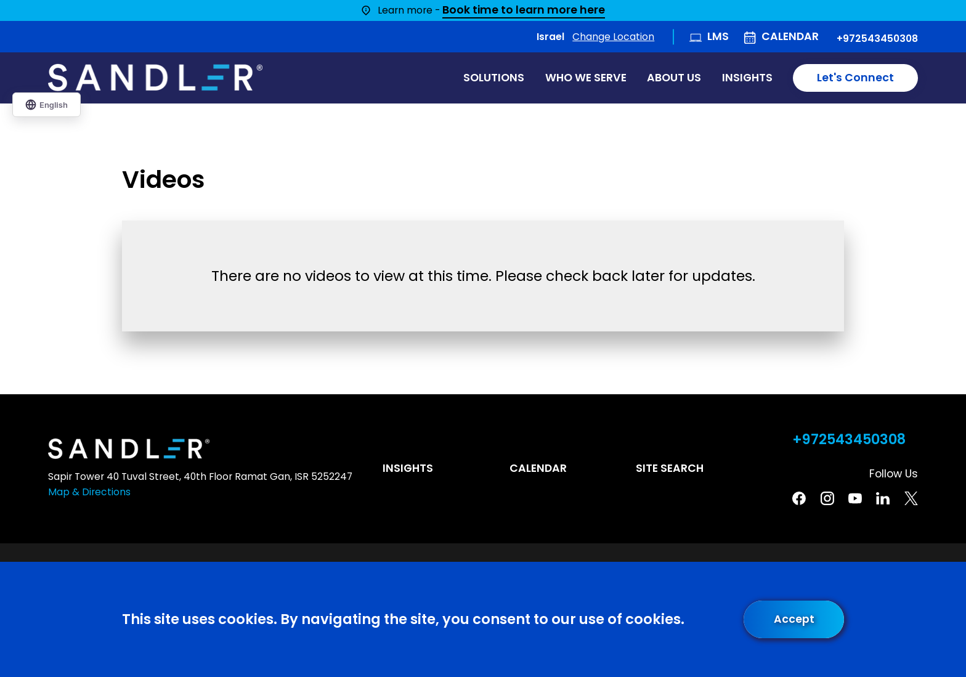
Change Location (613, 36)
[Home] (155, 78)
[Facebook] (799, 498)
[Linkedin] (883, 498)
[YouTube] (855, 498)
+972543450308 (877, 39)
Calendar (790, 36)
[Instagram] (827, 498)
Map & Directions (89, 491)
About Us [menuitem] (674, 77)
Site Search (670, 468)
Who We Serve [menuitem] (586, 77)
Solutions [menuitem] (493, 77)
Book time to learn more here (523, 10)
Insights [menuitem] (747, 77)
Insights (408, 468)
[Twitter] (911, 498)
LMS (718, 36)
